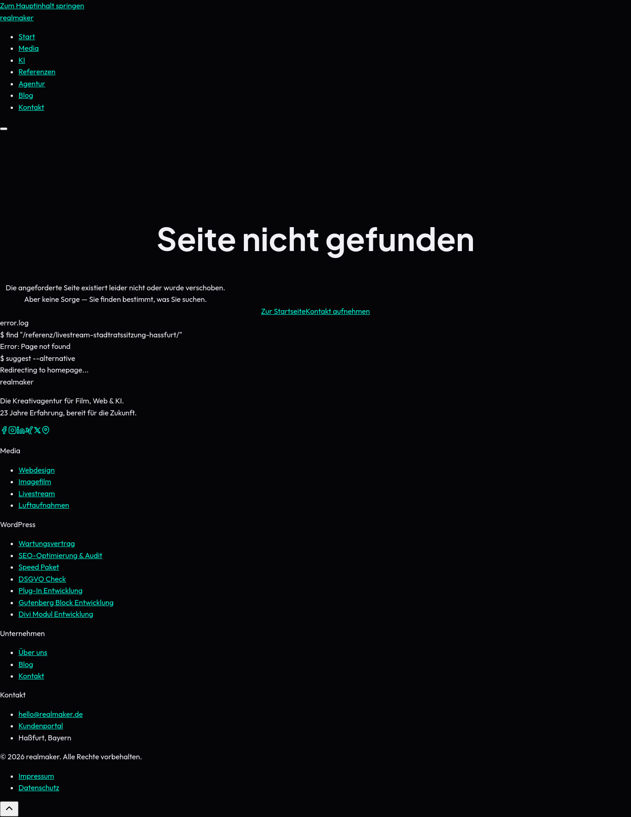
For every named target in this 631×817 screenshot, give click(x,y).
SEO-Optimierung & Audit (60, 555)
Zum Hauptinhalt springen (42, 5)
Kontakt (31, 675)
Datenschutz (38, 787)
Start (26, 36)
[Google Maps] (46, 431)
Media (28, 48)
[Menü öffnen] (3, 128)
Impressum (36, 776)
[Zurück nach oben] (9, 809)
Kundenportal (40, 725)
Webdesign (36, 470)
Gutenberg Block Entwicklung (66, 602)
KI (21, 60)
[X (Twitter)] (37, 431)
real (17, 17)
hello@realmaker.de (50, 714)
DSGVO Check (42, 578)
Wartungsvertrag (46, 543)
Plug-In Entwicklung (50, 590)
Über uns (32, 652)
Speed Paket (38, 566)
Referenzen (36, 71)
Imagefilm (34, 481)
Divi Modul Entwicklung (55, 614)
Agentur (31, 83)
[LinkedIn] (21, 431)
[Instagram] (12, 431)
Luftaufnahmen (43, 505)
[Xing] (29, 431)
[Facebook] (4, 431)
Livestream (36, 493)
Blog (25, 95)
